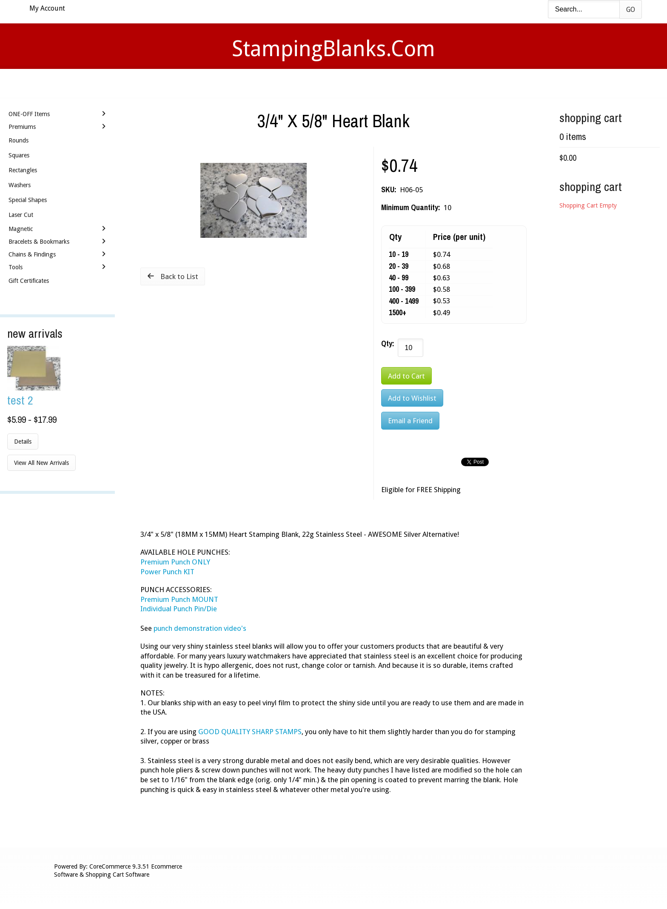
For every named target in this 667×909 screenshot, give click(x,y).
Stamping (295, 83)
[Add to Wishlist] (412, 398)
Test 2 (20, 400)
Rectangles (23, 170)
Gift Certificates (29, 280)
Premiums (22, 126)
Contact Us (400, 83)
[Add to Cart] (406, 376)
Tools (16, 267)
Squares (19, 155)
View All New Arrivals (41, 462)
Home (207, 83)
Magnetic (21, 228)
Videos (247, 83)
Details (22, 441)
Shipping (345, 83)
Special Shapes (28, 200)
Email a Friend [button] (410, 420)
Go (630, 10)
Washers (20, 185)
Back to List (179, 276)
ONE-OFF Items (29, 114)
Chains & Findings (32, 254)
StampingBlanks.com (333, 48)
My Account (47, 8)
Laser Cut (21, 214)
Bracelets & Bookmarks (39, 241)
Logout (455, 83)
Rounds (19, 140)
